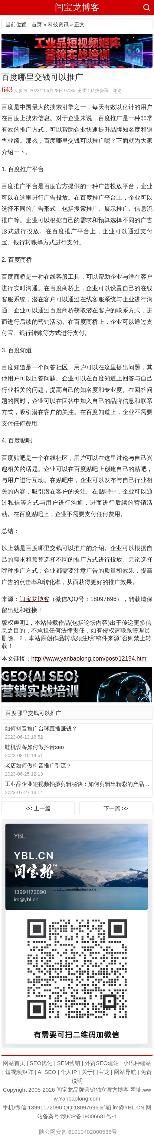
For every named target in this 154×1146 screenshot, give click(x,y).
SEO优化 (41, 1063)
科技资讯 (58, 24)
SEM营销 (69, 1063)
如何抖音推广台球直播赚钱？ (41, 728)
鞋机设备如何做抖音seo (34, 747)
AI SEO (46, 1072)
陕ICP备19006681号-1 (89, 1116)
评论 (117, 90)
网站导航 (125, 1072)
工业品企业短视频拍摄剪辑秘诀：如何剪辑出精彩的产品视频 (78, 784)
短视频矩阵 (19, 1072)
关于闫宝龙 (95, 1072)
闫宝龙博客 (77, 7)
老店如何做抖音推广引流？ (38, 765)
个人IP (68, 1072)
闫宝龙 (64, 1089)
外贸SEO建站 (102, 1063)
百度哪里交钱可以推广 (33, 713)
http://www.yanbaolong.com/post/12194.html (89, 658)
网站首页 (14, 1063)
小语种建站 (137, 1063)
